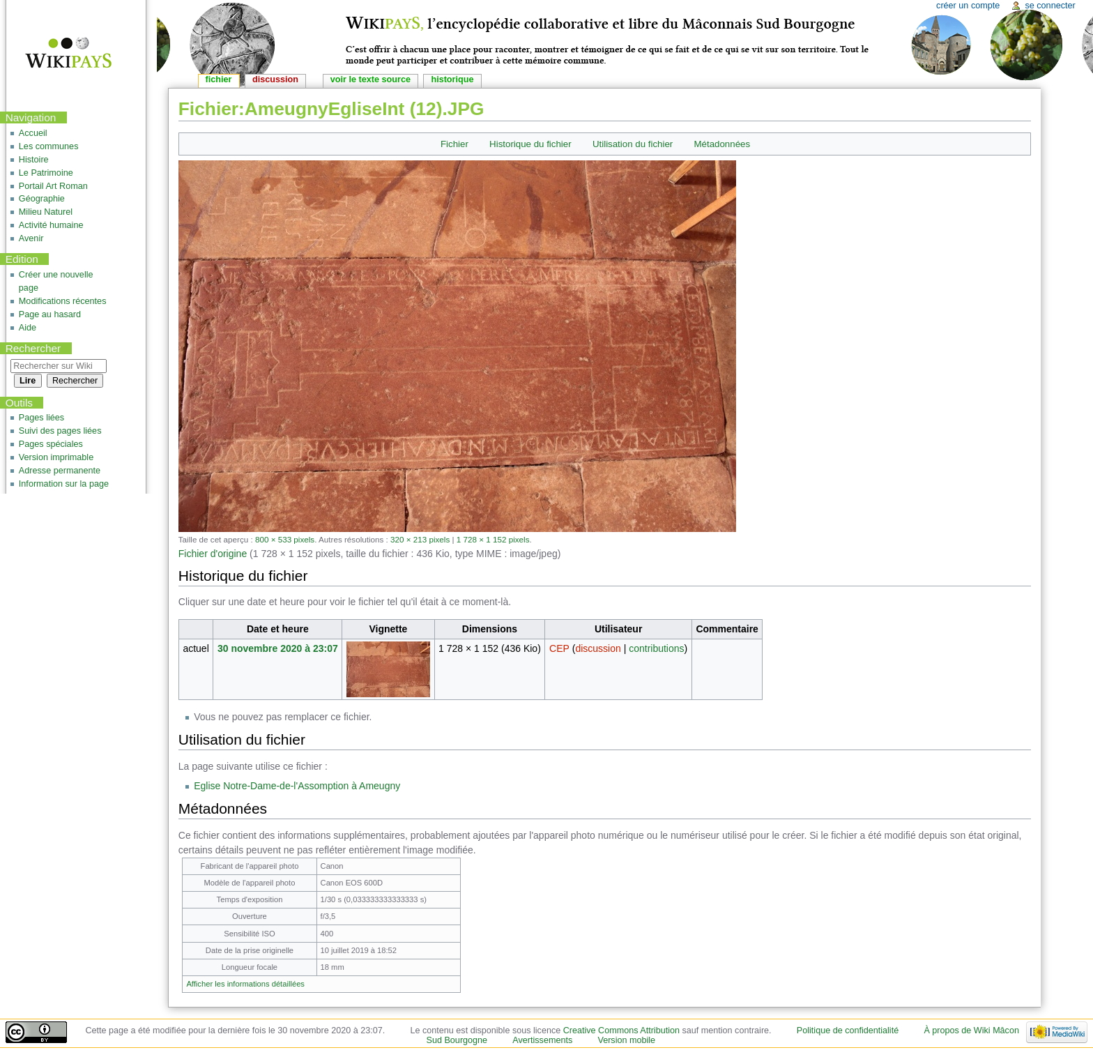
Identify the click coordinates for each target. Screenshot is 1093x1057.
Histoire (34, 160)
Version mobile (626, 1040)
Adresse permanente (59, 471)
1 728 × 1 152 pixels (493, 539)
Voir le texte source (370, 79)
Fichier (454, 144)
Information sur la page (64, 484)
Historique (452, 79)
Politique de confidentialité (848, 1030)
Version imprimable (56, 457)
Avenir (31, 238)
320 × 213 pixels (420, 539)
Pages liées (41, 418)
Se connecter (1050, 5)
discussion (597, 648)
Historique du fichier (530, 144)
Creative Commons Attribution (621, 1030)
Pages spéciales (51, 444)
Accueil (33, 133)
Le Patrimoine (46, 173)
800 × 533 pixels (284, 539)
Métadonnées (722, 144)
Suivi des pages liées (60, 431)
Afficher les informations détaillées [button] (245, 984)
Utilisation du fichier (633, 144)
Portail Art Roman (53, 186)
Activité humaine (51, 225)
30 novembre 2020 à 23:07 (277, 648)
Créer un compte (968, 5)
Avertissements (542, 1040)
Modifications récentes (63, 301)
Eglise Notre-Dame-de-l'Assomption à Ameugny (297, 785)
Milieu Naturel (45, 212)
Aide (27, 328)
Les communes (49, 146)
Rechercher (33, 348)
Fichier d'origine (212, 553)
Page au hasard (50, 314)
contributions (656, 648)
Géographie (42, 199)
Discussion (275, 79)
